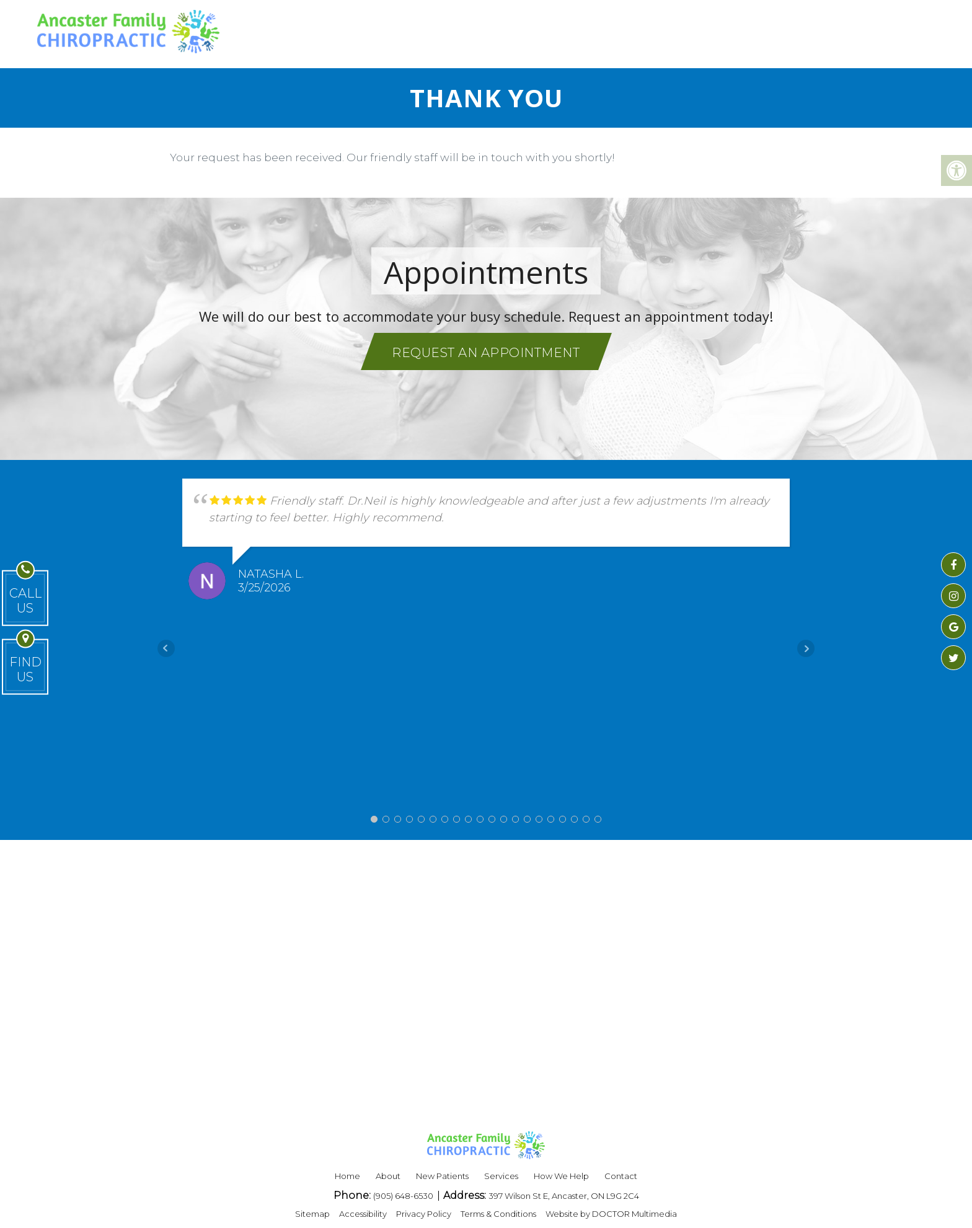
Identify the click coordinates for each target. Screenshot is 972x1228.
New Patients (442, 1176)
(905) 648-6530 (404, 1196)
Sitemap (312, 1214)
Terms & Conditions (498, 1214)
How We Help (561, 1176)
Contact (620, 1176)
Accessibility (363, 1214)
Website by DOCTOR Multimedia (611, 1214)
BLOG (723, 31)
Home (347, 1176)
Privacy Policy (423, 1214)
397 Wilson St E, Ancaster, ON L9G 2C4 (563, 1196)
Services (501, 1176)
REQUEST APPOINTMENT (840, 31)
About (388, 1176)
